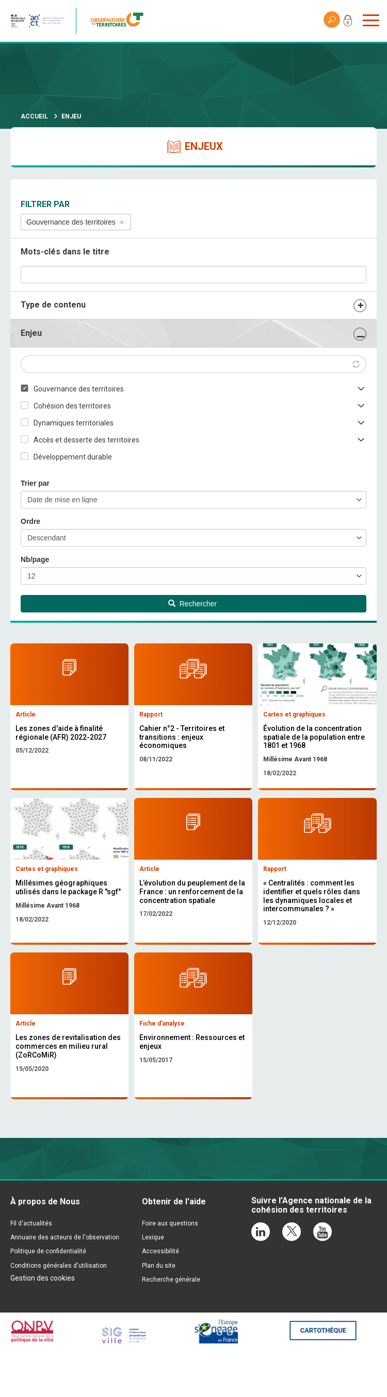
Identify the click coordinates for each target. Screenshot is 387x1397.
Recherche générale (171, 1325)
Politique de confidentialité (48, 1297)
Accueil (34, 116)
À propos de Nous (45, 1248)
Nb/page (35, 559)
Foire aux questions (170, 1269)
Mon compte (347, 22)
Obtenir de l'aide (174, 1248)
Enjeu (31, 333)
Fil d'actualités (31, 1269)
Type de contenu (53, 305)
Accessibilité (160, 1297)
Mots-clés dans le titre (65, 252)
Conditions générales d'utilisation (58, 1311)
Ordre (30, 521)
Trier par (35, 483)
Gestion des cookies (42, 1324)
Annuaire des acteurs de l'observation (64, 1283)
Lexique (153, 1283)
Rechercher (192, 604)
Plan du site (158, 1311)
